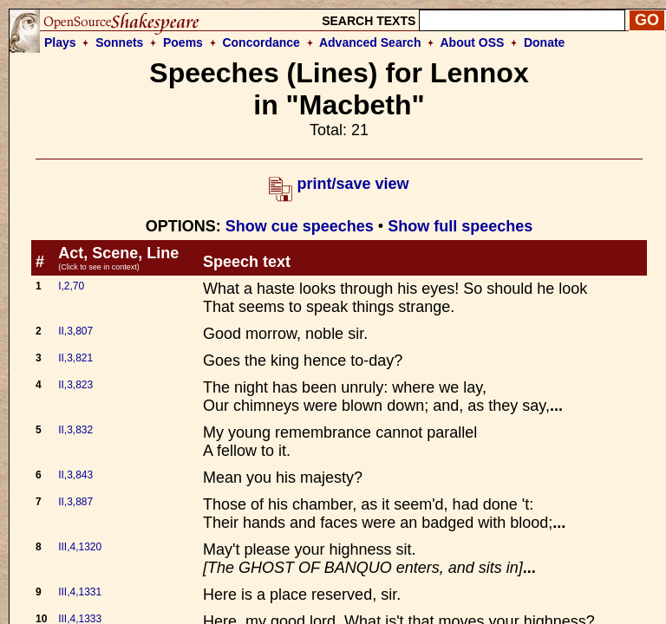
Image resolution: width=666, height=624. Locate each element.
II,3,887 (75, 502)
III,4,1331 (79, 592)
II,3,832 (75, 430)
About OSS (473, 42)
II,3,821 (75, 358)
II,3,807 (75, 331)
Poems (183, 42)
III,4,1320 (79, 547)
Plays (60, 42)
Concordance (260, 42)
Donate (544, 42)
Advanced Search (370, 42)
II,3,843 (75, 475)
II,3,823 (75, 385)
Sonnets (119, 42)
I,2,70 (71, 286)
